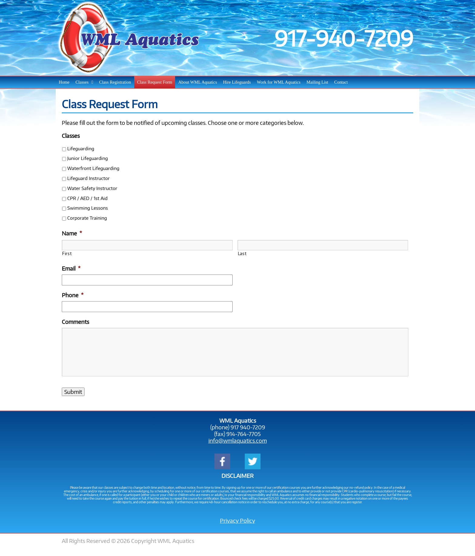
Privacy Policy (237, 520)
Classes (71, 135)
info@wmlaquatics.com (237, 440)
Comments (75, 321)
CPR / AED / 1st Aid (87, 198)
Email (71, 268)
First (67, 253)
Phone (73, 295)
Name (72, 233)
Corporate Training (87, 218)
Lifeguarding (80, 148)
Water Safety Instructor (92, 188)
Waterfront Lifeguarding (93, 168)
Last (242, 253)
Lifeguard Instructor (88, 178)
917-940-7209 (343, 38)
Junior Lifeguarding (87, 158)
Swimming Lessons (87, 208)
